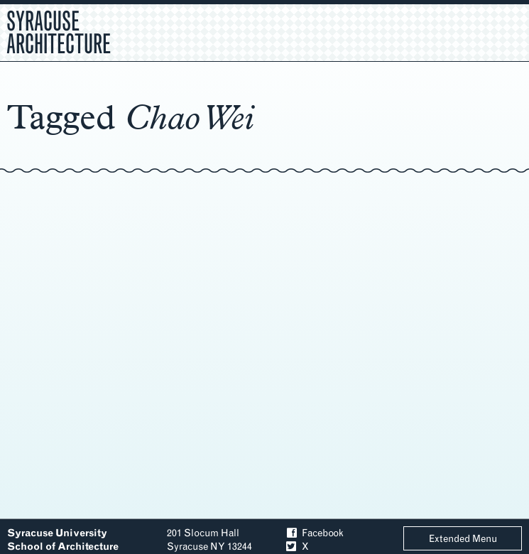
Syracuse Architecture (58, 30)
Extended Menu (463, 539)
